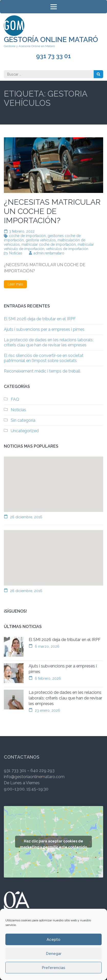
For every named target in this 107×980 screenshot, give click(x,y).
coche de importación (27, 236)
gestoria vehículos (41, 240)
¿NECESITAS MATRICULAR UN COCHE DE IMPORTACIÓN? (52, 211)
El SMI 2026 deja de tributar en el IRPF (40, 318)
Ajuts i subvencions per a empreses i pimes (44, 329)
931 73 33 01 (53, 56)
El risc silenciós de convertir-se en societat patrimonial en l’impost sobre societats (43, 358)
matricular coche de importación (49, 244)
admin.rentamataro (49, 253)
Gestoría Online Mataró (51, 39)
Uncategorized (25, 430)
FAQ (15, 399)
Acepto (53, 939)
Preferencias (53, 967)
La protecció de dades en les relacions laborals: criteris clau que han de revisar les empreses (48, 342)
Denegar (53, 953)
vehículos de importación (67, 249)
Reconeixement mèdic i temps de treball (42, 371)
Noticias (15, 253)
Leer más (15, 284)
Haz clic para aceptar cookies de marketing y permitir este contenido (53, 843)
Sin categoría (23, 420)
